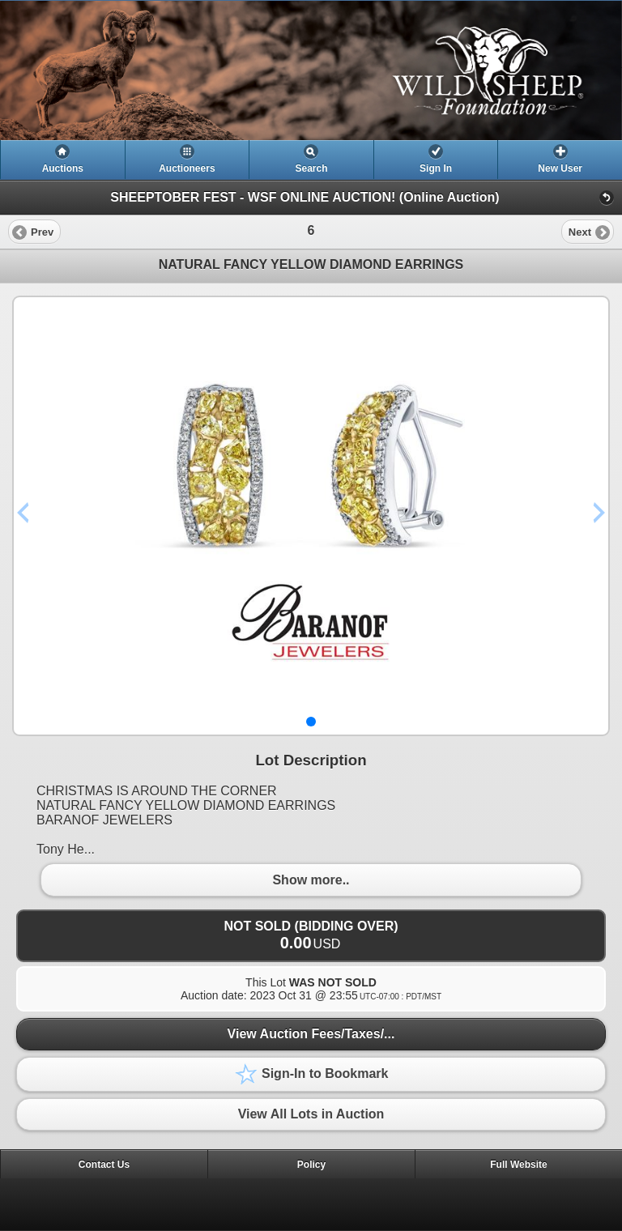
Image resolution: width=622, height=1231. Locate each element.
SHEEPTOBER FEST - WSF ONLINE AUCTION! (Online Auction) (304, 197)
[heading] (311, 70)
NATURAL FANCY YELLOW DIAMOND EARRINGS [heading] (311, 264)
